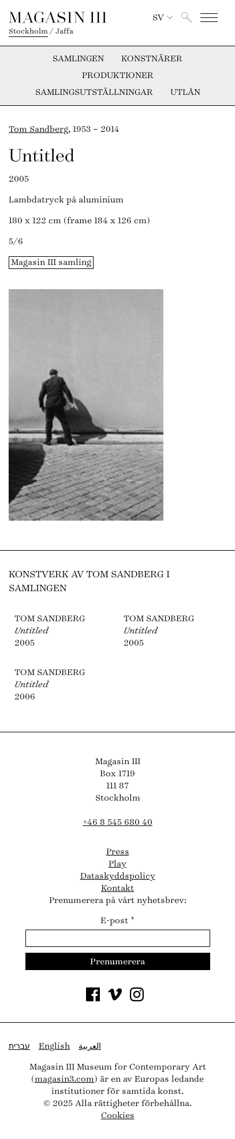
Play (117, 864)
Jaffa (64, 31)
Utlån (185, 93)
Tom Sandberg (38, 129)
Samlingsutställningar (94, 93)
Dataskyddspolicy (117, 876)
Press (117, 852)
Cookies (118, 1115)
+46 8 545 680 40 (117, 822)
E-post (117, 921)
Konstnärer (151, 59)
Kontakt (117, 888)
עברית (19, 1046)
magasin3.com (64, 1079)
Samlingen (78, 59)
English (54, 1046)
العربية (90, 1046)
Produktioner (118, 76)
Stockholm (28, 31)
